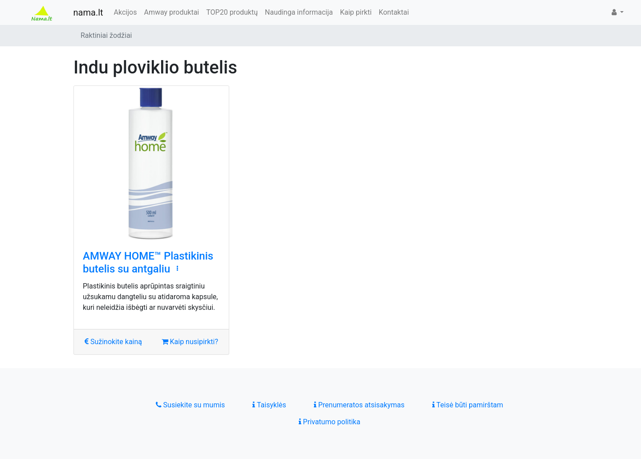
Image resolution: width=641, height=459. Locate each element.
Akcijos (125, 12)
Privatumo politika (330, 422)
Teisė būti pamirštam (467, 405)
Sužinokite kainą (113, 341)
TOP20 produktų (232, 12)
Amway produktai (171, 12)
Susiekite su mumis (190, 405)
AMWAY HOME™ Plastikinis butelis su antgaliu (148, 262)
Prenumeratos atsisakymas (359, 405)
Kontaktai (394, 12)
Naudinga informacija (299, 12)
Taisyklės (269, 405)
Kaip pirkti (356, 12)
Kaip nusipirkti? (190, 341)
